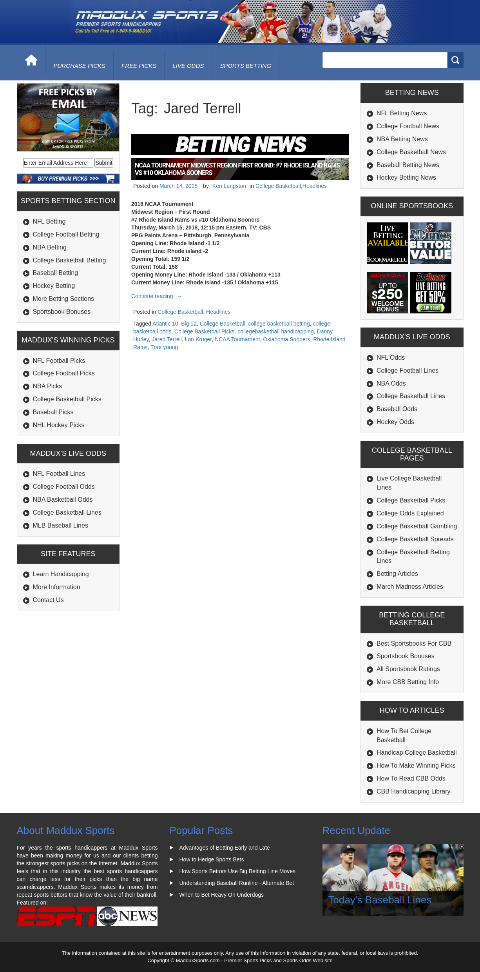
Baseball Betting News (408, 165)
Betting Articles (397, 573)
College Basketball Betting (69, 260)
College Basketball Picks (67, 399)
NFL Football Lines (59, 473)
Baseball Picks (53, 412)
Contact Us (48, 600)
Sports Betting (245, 65)
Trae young (164, 347)
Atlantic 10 (165, 323)
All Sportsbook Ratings (408, 669)
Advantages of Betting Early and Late (224, 848)
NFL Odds (391, 357)
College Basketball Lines (67, 512)
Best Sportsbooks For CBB (414, 643)
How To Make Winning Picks (416, 765)
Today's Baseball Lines (380, 900)
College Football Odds (64, 486)
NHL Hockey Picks (59, 425)
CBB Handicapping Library (414, 791)
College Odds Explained (410, 513)
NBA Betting (50, 247)
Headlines (314, 186)
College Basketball (278, 186)
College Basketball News (411, 152)
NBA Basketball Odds (63, 499)
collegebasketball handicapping (275, 331)
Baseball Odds (397, 409)
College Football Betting (66, 234)
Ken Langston (229, 186)
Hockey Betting (54, 285)
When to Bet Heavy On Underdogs (221, 895)
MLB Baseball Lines (60, 525)
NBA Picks (47, 386)
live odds (188, 65)
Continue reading (157, 296)
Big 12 (189, 323)
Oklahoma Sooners (286, 339)
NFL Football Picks (59, 360)
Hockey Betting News (406, 177)
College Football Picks (64, 373)
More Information (56, 587)
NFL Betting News (402, 113)
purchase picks (80, 65)
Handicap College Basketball (417, 752)
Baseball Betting (55, 272)
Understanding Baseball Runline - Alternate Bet (236, 883)
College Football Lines (407, 370)
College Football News (408, 126)
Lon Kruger (198, 339)
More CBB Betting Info (408, 682)
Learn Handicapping (61, 574)
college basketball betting (279, 323)
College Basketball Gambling (417, 526)
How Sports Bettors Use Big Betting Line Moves (237, 871)
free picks (138, 65)
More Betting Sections (63, 298)
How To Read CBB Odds (411, 778)
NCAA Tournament (237, 339)
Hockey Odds (395, 422)
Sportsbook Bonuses (62, 311)
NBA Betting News (402, 139)
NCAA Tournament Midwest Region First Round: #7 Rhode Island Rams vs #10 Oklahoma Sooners (237, 169)
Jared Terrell (167, 339)
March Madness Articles (410, 586)
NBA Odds (391, 383)
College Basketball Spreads (415, 539)
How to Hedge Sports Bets (211, 859)
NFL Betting (49, 221)
